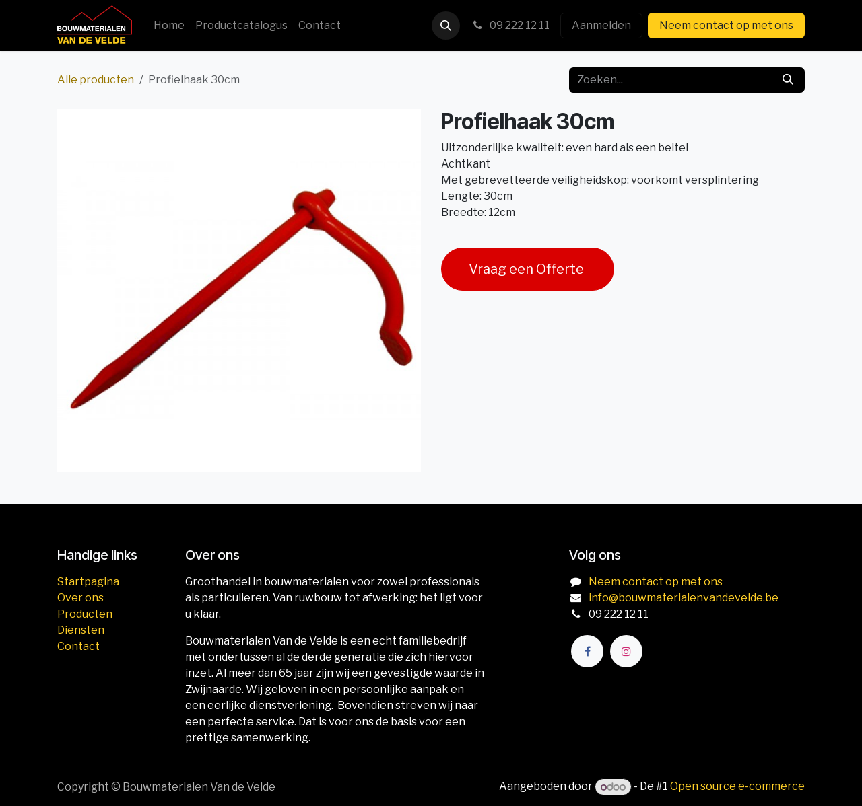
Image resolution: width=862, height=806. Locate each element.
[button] (446, 25)
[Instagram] (626, 651)
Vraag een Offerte (528, 269)
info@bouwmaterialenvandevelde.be (683, 597)
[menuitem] (169, 25)
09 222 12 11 (510, 25)
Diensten (80, 630)
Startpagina (88, 581)
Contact (78, 646)
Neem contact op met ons (726, 25)
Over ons (80, 597)
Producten (84, 614)
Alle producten (95, 79)
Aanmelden (601, 25)
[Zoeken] (788, 80)
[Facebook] (587, 651)
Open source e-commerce (737, 786)
